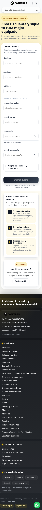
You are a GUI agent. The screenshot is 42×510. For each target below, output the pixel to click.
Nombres (7, 58)
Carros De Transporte (11, 366)
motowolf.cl (31, 477)
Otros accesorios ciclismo (12, 417)
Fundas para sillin (9, 380)
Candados (6, 362)
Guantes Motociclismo (11, 388)
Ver (35, 136)
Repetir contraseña (11, 150)
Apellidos (7, 72)
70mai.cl (19, 477)
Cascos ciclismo (8, 369)
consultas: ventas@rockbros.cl (14, 322)
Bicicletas (6, 347)
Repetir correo (9, 117)
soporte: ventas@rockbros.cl (14, 330)
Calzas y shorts (8, 358)
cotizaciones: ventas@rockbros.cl (16, 326)
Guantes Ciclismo (9, 384)
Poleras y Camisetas (10, 425)
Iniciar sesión (21, 281)
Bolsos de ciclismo (9, 351)
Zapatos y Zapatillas (10, 436)
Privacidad (6, 456)
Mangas (5, 410)
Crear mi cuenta (21, 180)
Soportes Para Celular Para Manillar (17, 432)
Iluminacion (7, 395)
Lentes (5, 399)
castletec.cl (8, 477)
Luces (4, 403)
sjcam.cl (7, 483)
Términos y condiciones (12, 460)
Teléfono (7, 86)
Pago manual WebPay (11, 463)
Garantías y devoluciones (12, 452)
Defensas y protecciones (12, 377)
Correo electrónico (11, 103)
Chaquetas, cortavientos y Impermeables (19, 373)
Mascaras (6, 414)
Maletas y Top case (10, 406)
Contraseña (8, 131)
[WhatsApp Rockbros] (37, 505)
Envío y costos (8, 449)
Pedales (5, 421)
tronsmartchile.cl (20, 483)
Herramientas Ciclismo (11, 392)
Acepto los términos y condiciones (17, 167)
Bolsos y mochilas (9, 355)
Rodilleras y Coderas (10, 428)
